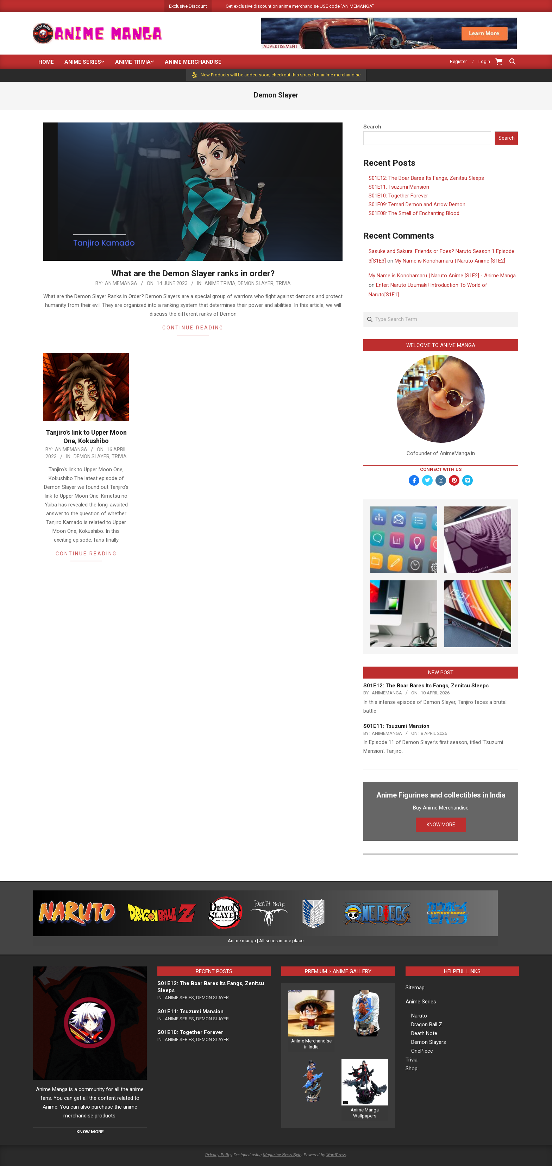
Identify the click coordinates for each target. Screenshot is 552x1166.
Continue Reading (193, 327)
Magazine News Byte (282, 1154)
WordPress (336, 1154)
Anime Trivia (220, 283)
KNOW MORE (441, 824)
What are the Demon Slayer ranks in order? (193, 273)
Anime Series (179, 997)
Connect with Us (441, 469)
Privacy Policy (218, 1154)
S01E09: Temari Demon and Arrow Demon (417, 204)
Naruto (419, 1016)
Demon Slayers (428, 1042)
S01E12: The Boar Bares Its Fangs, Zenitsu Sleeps (426, 178)
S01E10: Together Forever (398, 196)
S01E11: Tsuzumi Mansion (399, 187)
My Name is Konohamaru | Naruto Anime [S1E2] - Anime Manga (442, 275)
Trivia (283, 283)
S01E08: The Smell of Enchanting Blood (414, 213)
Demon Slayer (256, 283)
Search (372, 127)
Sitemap (415, 987)
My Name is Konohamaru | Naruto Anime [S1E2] (450, 261)
